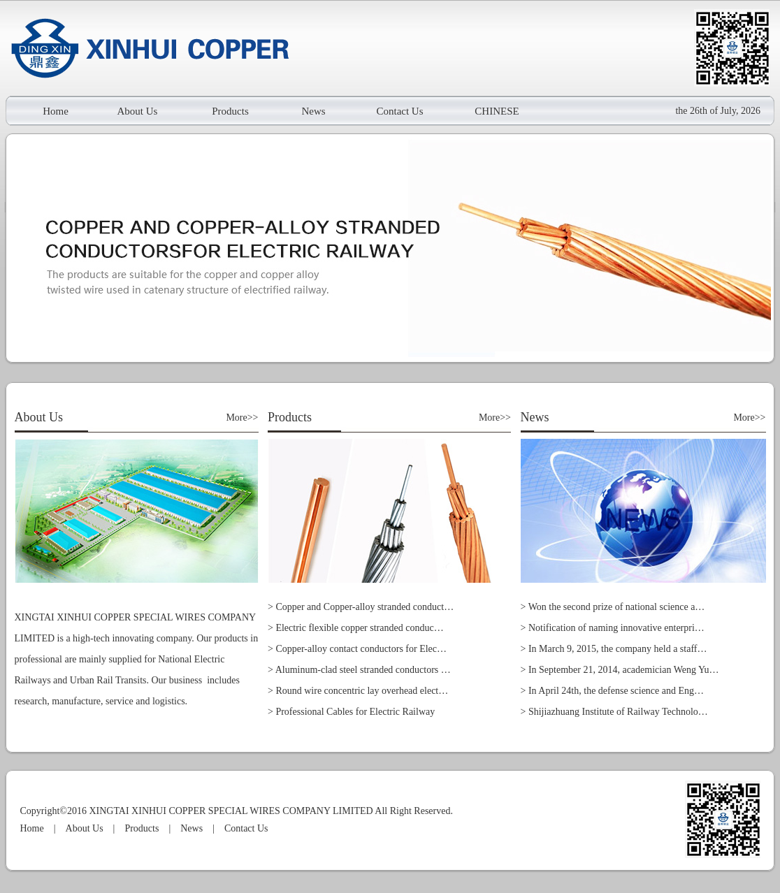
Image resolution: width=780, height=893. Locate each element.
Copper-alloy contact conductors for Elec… (361, 649)
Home (55, 111)
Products (230, 111)
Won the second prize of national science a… (616, 607)
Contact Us (399, 111)
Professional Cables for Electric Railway (355, 711)
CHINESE (497, 111)
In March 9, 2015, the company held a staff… (617, 649)
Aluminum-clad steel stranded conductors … (363, 670)
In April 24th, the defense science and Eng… (616, 690)
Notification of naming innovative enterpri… (616, 628)
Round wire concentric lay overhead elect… (361, 690)
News (313, 111)
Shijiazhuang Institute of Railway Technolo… (618, 711)
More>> (242, 417)
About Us (137, 111)
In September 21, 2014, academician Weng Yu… (623, 670)
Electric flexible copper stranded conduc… (359, 628)
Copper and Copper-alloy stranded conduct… (364, 607)
